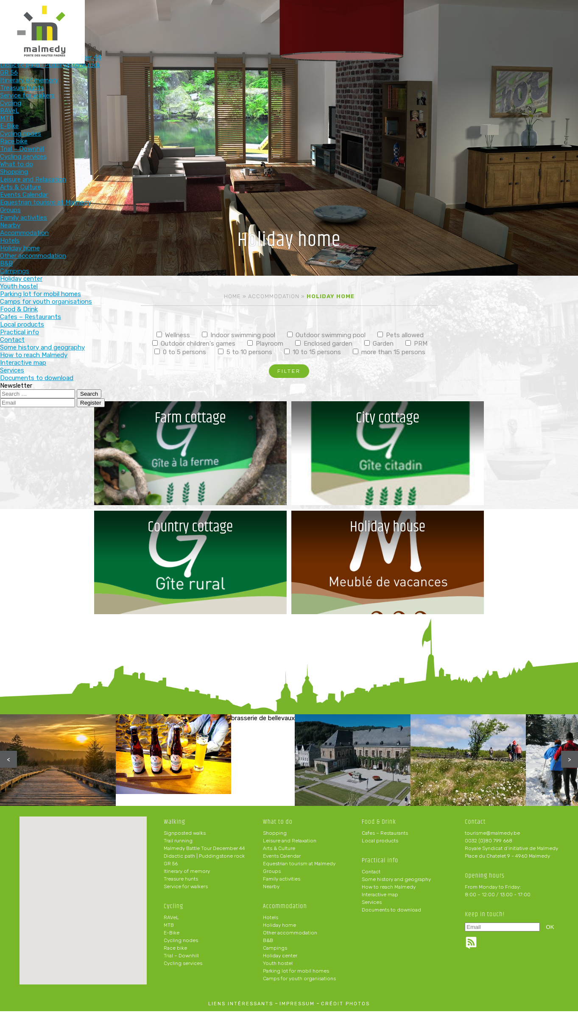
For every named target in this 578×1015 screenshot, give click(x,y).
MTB (169, 929)
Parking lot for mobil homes (296, 975)
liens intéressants (240, 1007)
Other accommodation (290, 937)
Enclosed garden (323, 343)
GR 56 (171, 867)
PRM (416, 343)
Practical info (425, 20)
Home (232, 296)
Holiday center (280, 959)
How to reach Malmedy (389, 891)
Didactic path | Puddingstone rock (204, 860)
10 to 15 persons (312, 352)
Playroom (265, 343)
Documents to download (391, 914)
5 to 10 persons (245, 352)
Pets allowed (400, 335)
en (546, 13)
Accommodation (314, 20)
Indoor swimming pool (238, 335)
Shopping (275, 837)
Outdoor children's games (193, 343)
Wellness (173, 335)
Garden (379, 343)
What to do (258, 20)
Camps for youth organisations (299, 982)
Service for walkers (186, 890)
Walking (147, 20)
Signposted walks (185, 837)
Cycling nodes (181, 944)
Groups (272, 875)
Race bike (175, 952)
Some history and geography (396, 883)
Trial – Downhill (181, 959)
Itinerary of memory (187, 875)
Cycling (203, 20)
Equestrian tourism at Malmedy (299, 867)
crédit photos (345, 1007)
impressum (297, 1007)
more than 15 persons (389, 352)
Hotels (270, 921)
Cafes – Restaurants (385, 837)
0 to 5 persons (180, 352)
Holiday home (279, 929)
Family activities (281, 883)
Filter (289, 371)
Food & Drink (369, 20)
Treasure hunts (181, 883)
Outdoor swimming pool (326, 335)
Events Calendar (282, 860)
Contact (371, 875)
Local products (380, 844)
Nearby (271, 890)
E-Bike (171, 937)
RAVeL (171, 921)
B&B (268, 944)
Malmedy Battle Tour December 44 (204, 852)
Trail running (178, 844)
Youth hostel (278, 967)
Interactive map (380, 898)
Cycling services (183, 967)
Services (372, 906)
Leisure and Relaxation (289, 844)
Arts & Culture (279, 852)
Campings (275, 952)
